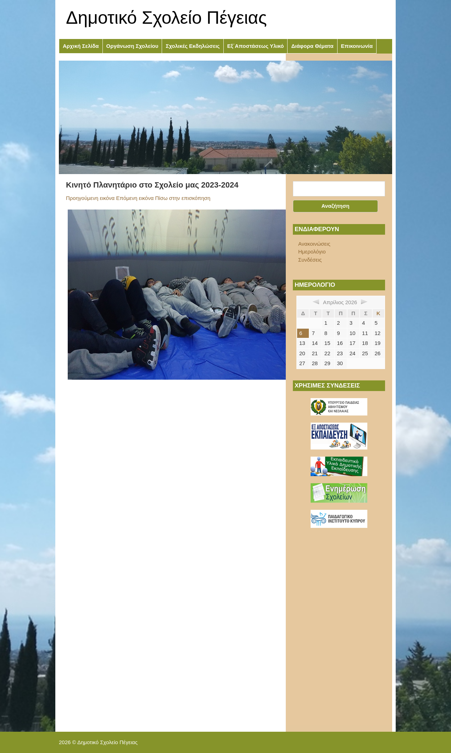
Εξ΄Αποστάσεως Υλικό (255, 46)
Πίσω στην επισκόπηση (183, 198)
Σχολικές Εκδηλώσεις (192, 46)
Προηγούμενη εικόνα (90, 198)
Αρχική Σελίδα (81, 46)
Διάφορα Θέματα (312, 46)
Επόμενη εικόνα (135, 198)
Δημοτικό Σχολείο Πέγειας (166, 18)
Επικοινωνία (357, 46)
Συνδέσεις (310, 260)
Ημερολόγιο (312, 252)
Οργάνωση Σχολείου (132, 46)
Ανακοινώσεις (314, 244)
